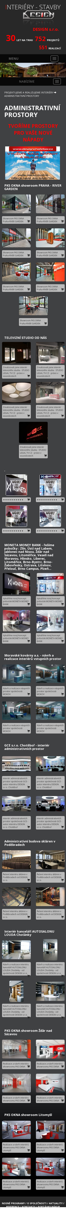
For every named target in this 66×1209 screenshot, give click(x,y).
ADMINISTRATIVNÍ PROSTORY (21, 89)
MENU (13, 52)
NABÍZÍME (27, 75)
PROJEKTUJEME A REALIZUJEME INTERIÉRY (28, 86)
